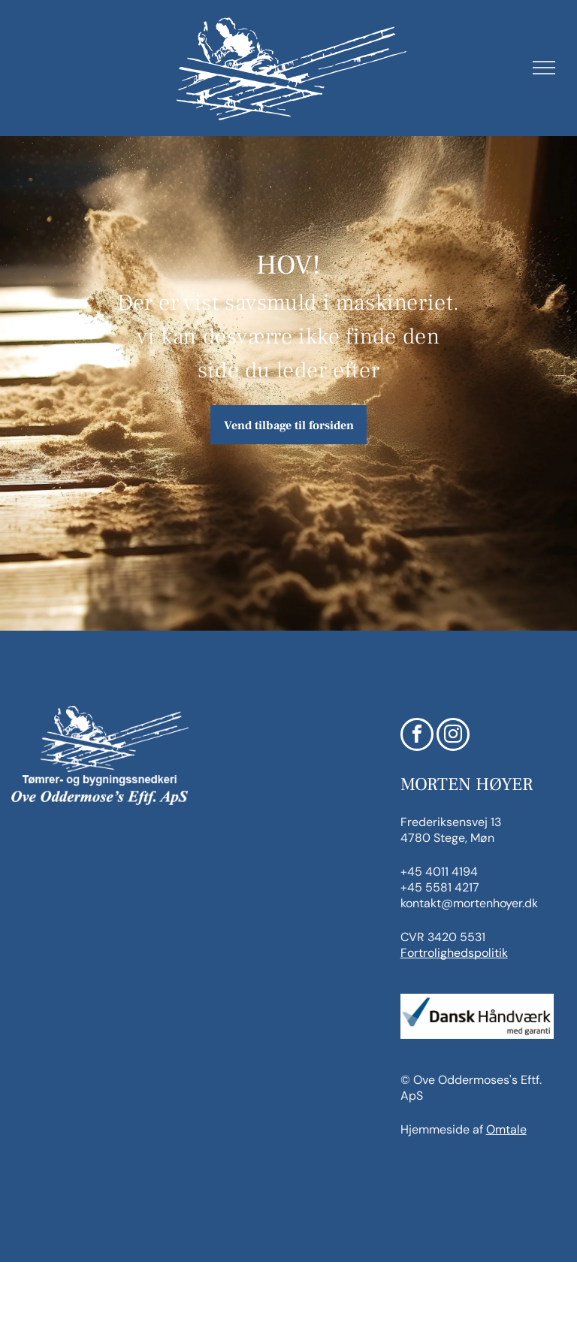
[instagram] (453, 736)
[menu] (543, 67)
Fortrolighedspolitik (454, 953)
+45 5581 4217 (439, 887)
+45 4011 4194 (439, 871)
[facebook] (417, 736)
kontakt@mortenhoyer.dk (469, 903)
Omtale (506, 1129)
